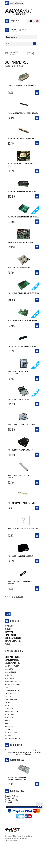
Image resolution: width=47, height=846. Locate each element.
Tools (7, 644)
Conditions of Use (12, 800)
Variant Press (11, 732)
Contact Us (9, 802)
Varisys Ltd (9, 735)
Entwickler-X (10, 693)
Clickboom (9, 678)
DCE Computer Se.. (12, 684)
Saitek (7, 720)
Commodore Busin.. (13, 681)
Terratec (9, 729)
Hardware (9, 626)
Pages (7, 66)
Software (9, 632)
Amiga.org (9, 669)
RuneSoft (9, 717)
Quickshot (9, 708)
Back (8, 614)
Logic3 (7, 702)
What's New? (17, 760)
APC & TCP (9, 675)
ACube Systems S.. (12, 663)
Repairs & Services (13, 641)
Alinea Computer (12, 666)
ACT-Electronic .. (12, 660)
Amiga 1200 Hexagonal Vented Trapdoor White (17, 778)
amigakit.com (10, 672)
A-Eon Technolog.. (12, 657)
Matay (7, 705)
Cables (8, 629)
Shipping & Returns (12, 796)
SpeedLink (9, 726)
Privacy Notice (10, 798)
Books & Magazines (13, 638)
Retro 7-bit (9, 714)
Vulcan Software (12, 738)
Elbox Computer (12, 690)
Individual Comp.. (12, 699)
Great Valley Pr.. (12, 696)
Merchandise (10, 635)
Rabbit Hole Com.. (12, 711)
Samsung (8, 723)
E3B (6, 687)
